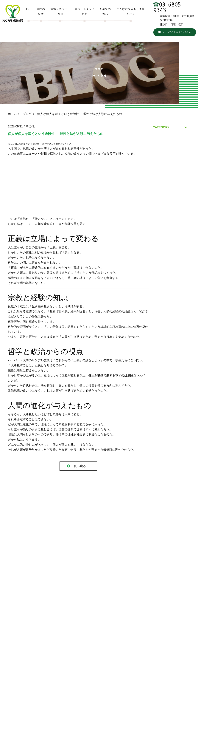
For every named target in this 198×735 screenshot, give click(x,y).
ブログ (27, 114)
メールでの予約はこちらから (176, 32)
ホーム (12, 114)
